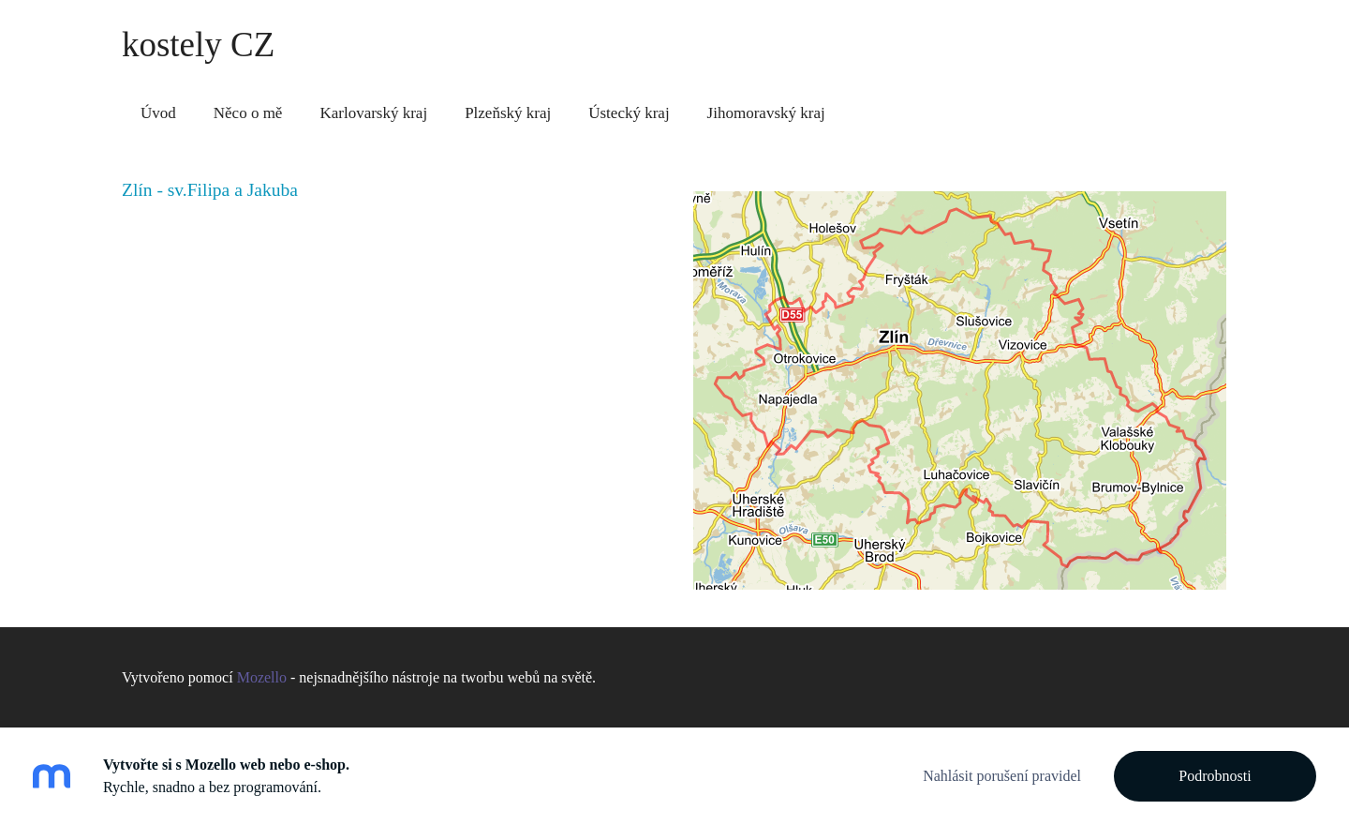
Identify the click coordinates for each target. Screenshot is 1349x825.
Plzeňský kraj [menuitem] (508, 113)
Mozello (262, 677)
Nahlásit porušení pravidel (1002, 776)
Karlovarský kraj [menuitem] (373, 113)
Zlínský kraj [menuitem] (902, 113)
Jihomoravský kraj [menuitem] (766, 113)
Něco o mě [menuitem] (248, 113)
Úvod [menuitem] (158, 113)
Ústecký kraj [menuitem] (628, 113)
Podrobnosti (1215, 776)
